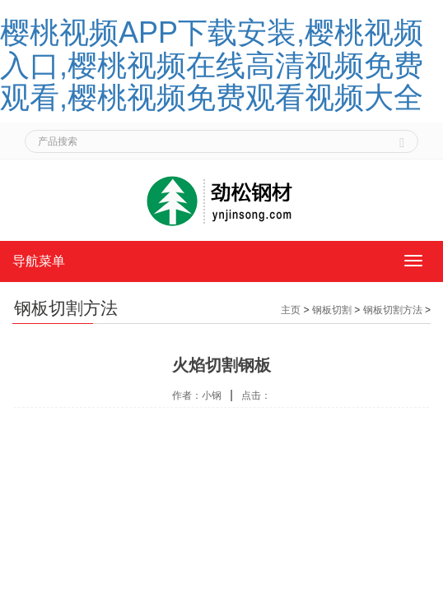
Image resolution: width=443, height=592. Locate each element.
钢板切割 (332, 310)
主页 (291, 310)
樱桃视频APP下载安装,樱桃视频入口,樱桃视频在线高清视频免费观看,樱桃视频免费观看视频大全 (211, 65)
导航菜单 (38, 261)
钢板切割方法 (392, 310)
